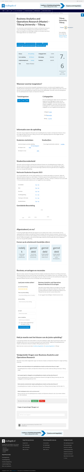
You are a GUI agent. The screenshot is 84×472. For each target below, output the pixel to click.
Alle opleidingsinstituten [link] (68, 443)
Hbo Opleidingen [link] (26, 445)
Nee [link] (43, 401)
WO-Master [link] (31, 57)
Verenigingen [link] (37, 10)
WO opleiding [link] (31, 53)
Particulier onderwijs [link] (68, 447)
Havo (19, 100)
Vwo (23, 100)
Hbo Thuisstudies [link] (26, 447)
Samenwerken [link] (5, 449)
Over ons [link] (6, 1)
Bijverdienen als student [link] (68, 456)
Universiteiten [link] (46, 443)
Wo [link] (11, 10)
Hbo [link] (8, 10)
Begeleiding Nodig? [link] (46, 10)
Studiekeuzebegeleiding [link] (6, 461)
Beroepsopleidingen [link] (68, 445)
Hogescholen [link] (25, 443)
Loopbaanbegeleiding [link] (6, 464)
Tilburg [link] (64, 37)
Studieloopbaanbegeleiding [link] (29, 45)
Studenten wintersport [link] (68, 453)
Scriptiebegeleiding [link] (6, 459)
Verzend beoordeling (24, 327)
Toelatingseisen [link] (20, 44)
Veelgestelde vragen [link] (40, 45)
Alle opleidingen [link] (18, 10)
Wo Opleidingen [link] (46, 445)
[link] (82, 15)
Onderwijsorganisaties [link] (68, 449)
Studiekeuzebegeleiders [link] (38, 346)
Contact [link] (10, 1)
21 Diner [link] (65, 458)
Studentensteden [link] (28, 10)
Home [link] (3, 1)
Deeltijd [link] (32, 60)
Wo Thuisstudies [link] (46, 447)
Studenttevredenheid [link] (30, 44)
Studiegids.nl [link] (14, 470)
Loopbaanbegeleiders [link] (49, 346)
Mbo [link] (3, 10)
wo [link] (22, 13)
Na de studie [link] (39, 44)
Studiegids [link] (19, 13)
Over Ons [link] (5, 447)
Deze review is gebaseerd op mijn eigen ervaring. (27, 323)
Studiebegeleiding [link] (5, 457)
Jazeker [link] (35, 401)
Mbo (27, 100)
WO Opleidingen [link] (27, 13)
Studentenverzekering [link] (68, 451)
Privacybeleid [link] (5, 450)
